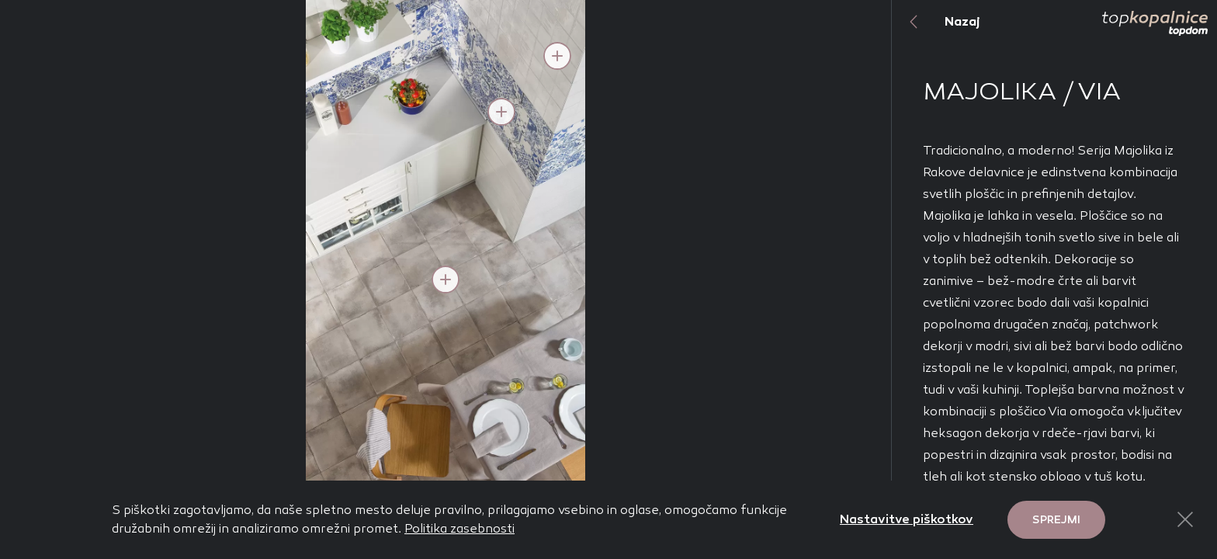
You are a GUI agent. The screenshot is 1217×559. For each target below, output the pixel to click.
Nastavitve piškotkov (906, 519)
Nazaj (936, 21)
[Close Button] (1185, 519)
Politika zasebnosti (459, 528)
